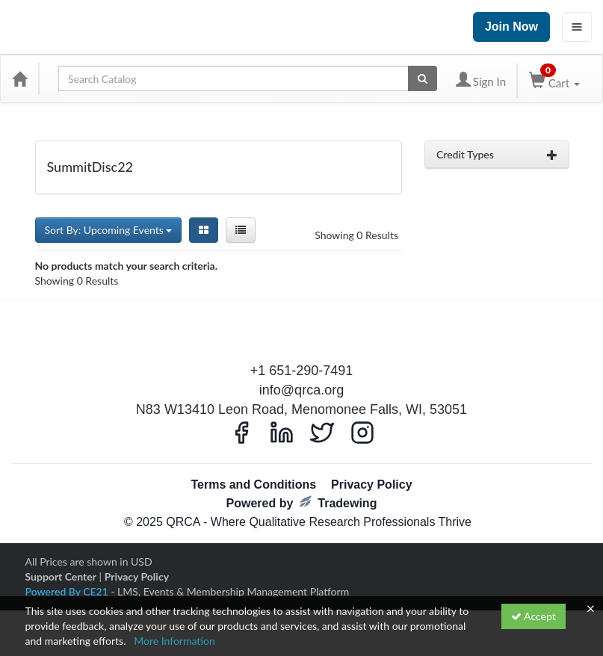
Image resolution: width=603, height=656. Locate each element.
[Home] (19, 78)
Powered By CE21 (68, 591)
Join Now (511, 26)
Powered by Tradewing (301, 502)
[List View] (241, 230)
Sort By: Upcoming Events (109, 229)
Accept (533, 616)
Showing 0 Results (356, 235)
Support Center (60, 576)
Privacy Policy (371, 484)
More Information (174, 640)
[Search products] (422, 78)
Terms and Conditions (253, 484)
